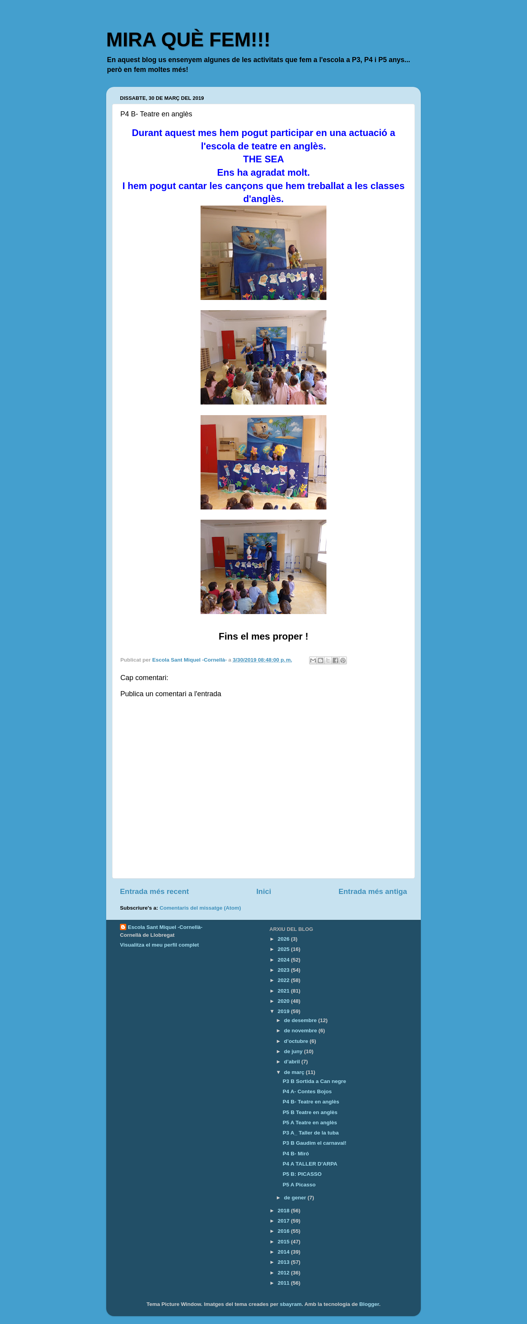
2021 (284, 991)
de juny (294, 1051)
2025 (284, 949)
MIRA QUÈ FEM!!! (188, 40)
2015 (284, 1242)
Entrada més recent (154, 891)
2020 (284, 1001)
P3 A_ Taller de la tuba (311, 1133)
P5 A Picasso (299, 1185)
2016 (284, 1231)
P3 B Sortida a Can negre (314, 1081)
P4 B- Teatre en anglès (311, 1102)
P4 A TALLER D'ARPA (310, 1164)
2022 (284, 980)
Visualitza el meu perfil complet (159, 945)
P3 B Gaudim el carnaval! (314, 1143)
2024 (284, 960)
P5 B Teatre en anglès (310, 1112)
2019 (284, 1011)
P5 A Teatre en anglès (310, 1122)
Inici (263, 891)
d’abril (292, 1062)
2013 (284, 1262)
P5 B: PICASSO (302, 1174)
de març (295, 1072)
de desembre (301, 1020)
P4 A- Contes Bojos (307, 1091)
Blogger (369, 1304)
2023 (284, 970)
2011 (284, 1283)
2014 (284, 1252)
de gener (296, 1198)
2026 (284, 939)
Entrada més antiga (373, 891)
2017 (284, 1221)
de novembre (301, 1030)
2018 (284, 1211)
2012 (284, 1273)
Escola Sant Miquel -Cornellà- (165, 927)
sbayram (291, 1304)
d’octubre (297, 1041)
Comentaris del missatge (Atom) (200, 908)
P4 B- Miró (296, 1154)
